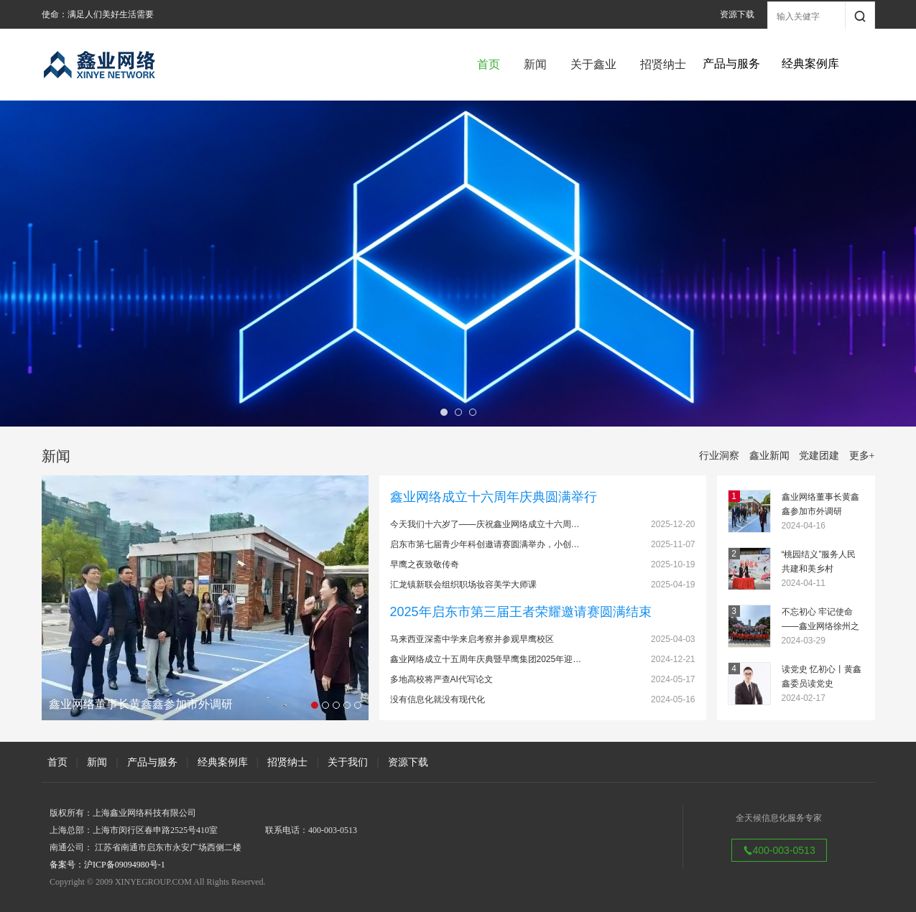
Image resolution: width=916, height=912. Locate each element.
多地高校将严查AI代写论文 (441, 679)
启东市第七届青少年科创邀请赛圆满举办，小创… (485, 544)
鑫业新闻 (769, 455)
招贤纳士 (663, 64)
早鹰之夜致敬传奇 (424, 564)
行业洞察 (719, 455)
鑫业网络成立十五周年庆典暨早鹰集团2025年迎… (486, 659)
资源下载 (737, 14)
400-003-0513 (779, 850)
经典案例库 (223, 762)
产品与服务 (152, 762)
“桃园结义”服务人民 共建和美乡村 (819, 561)
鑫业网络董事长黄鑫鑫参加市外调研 (820, 504)
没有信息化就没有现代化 (437, 699)
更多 (862, 455)
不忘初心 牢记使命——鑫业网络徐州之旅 (820, 620)
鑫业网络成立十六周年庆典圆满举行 (493, 497)
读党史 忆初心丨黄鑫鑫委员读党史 (821, 676)
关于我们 (348, 762)
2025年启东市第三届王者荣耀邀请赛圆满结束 (521, 612)
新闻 (535, 64)
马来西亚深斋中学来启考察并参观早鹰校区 (472, 639)
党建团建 (819, 455)
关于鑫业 (593, 64)
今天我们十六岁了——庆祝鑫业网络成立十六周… (485, 524)
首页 (488, 64)
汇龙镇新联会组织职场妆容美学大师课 (463, 585)
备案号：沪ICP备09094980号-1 (107, 865)
